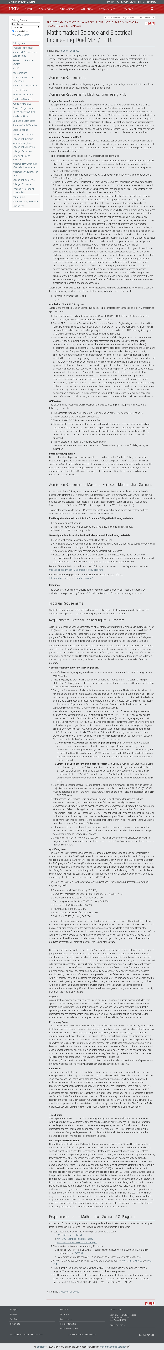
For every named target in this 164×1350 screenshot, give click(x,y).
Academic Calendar (22, 99)
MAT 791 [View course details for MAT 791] (78, 1253)
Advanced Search (20, 35)
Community (151, 2)
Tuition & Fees (20, 90)
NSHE (16, 68)
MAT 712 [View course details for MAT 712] (137, 1260)
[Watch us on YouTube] (153, 1335)
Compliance (15, 1310)
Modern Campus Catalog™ (113, 1346)
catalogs (41, 1346)
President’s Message (23, 47)
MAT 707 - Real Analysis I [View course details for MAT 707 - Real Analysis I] (69, 1235)
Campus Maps (66, 1319)
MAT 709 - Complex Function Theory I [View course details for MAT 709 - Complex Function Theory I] (75, 1238)
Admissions (66, 9)
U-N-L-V (14, 9)
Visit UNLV (64, 1310)
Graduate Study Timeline (25, 125)
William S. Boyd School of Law (25, 174)
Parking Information (68, 1324)
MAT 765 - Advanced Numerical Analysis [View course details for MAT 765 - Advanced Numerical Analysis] (77, 1242)
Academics (46, 9)
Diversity (13, 1314)
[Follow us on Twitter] (144, 1335)
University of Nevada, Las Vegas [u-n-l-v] (22, 2)
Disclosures (18, 206)
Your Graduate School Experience (23, 79)
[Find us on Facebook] (140, 1335)
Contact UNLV (115, 1310)
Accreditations (20, 73)
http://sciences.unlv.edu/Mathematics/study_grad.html (76, 569)
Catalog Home (20, 43)
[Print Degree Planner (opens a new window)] (146, 23)
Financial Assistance (23, 94)
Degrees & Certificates (24, 120)
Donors (141, 2)
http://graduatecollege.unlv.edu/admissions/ (71, 578)
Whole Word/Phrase (21, 31)
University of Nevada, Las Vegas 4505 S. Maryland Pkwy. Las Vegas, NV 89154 (123, 1317)
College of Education (23, 139)
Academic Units (20, 116)
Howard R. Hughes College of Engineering (24, 145)
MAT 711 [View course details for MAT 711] (126, 1260)
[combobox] (129, 17)
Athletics (87, 9)
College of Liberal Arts (24, 180)
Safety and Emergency (69, 1329)
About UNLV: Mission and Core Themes (25, 54)
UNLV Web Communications (31, 1335)
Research (127, 9)
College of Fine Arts (22, 151)
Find (152, 9)
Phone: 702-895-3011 (118, 1325)
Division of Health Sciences (21, 158)
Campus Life (107, 9)
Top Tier (13, 1319)
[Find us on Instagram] (148, 1335)
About (28, 9)
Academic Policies (22, 103)
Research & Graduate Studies (23, 62)
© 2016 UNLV (73, 1335)
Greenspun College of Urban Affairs (23, 191)
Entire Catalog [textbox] (17, 24)
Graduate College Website (26, 201)
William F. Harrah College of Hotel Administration (25, 166)
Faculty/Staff (122, 2)
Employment (65, 1314)
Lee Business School (23, 134)
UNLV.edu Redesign (88, 1335)
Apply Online (19, 197)
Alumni (133, 2)
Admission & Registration (25, 85)
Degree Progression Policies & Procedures (24, 110)
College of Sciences (23, 184)
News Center (15, 1324)
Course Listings (20, 129)
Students (110, 2)
